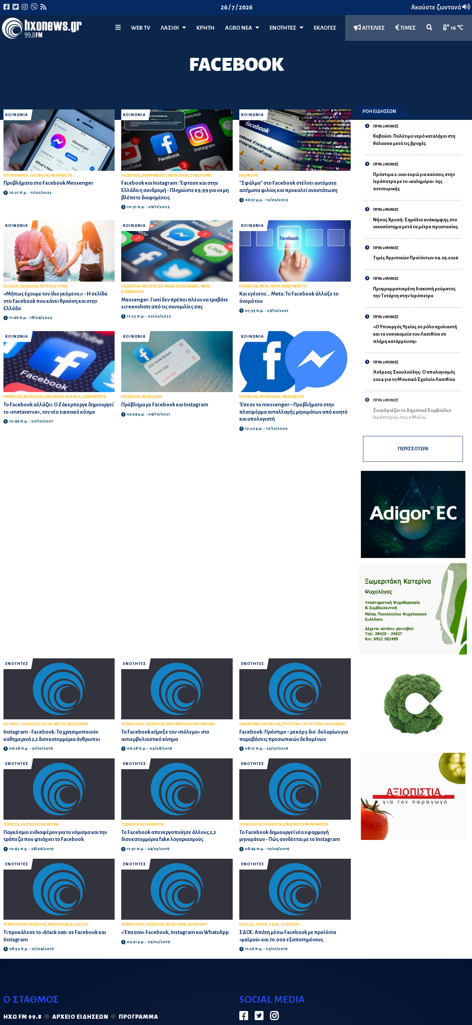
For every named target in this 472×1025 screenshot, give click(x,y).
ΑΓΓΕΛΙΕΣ (369, 27)
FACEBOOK (39, 175)
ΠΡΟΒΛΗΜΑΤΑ (16, 175)
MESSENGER (61, 175)
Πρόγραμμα (138, 1017)
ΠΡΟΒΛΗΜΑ (270, 397)
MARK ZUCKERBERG (182, 286)
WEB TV (140, 28)
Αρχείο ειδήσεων (80, 1017)
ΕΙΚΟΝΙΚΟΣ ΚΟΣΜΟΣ (63, 397)
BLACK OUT (79, 924)
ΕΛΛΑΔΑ (10, 286)
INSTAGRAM (178, 175)
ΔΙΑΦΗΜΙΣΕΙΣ (153, 175)
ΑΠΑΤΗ (261, 924)
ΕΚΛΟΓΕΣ (325, 28)
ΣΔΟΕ (274, 924)
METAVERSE (34, 397)
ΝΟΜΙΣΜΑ (50, 824)
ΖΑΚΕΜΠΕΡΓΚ (94, 397)
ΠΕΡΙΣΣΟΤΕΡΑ (413, 448)
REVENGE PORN (54, 286)
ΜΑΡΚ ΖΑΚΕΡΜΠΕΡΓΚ (288, 286)
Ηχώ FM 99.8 (22, 1017)
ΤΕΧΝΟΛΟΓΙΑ (132, 724)
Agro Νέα (242, 27)
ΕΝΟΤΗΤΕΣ (286, 27)
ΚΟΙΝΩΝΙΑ (16, 115)
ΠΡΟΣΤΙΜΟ (291, 724)
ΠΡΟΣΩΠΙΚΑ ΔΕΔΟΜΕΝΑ (324, 724)
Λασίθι (173, 27)
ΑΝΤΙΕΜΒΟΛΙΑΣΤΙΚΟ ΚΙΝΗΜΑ (190, 724)
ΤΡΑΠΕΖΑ (11, 824)
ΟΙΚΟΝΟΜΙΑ (249, 724)
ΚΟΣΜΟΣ (11, 724)
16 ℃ (453, 27)
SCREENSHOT (132, 292)
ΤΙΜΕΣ (405, 27)
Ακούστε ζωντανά (440, 7)
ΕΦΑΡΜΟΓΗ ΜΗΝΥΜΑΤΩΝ (306, 824)
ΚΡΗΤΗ (205, 28)
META (205, 286)
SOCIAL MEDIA (53, 724)
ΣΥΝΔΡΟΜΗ (200, 175)
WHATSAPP (197, 924)
